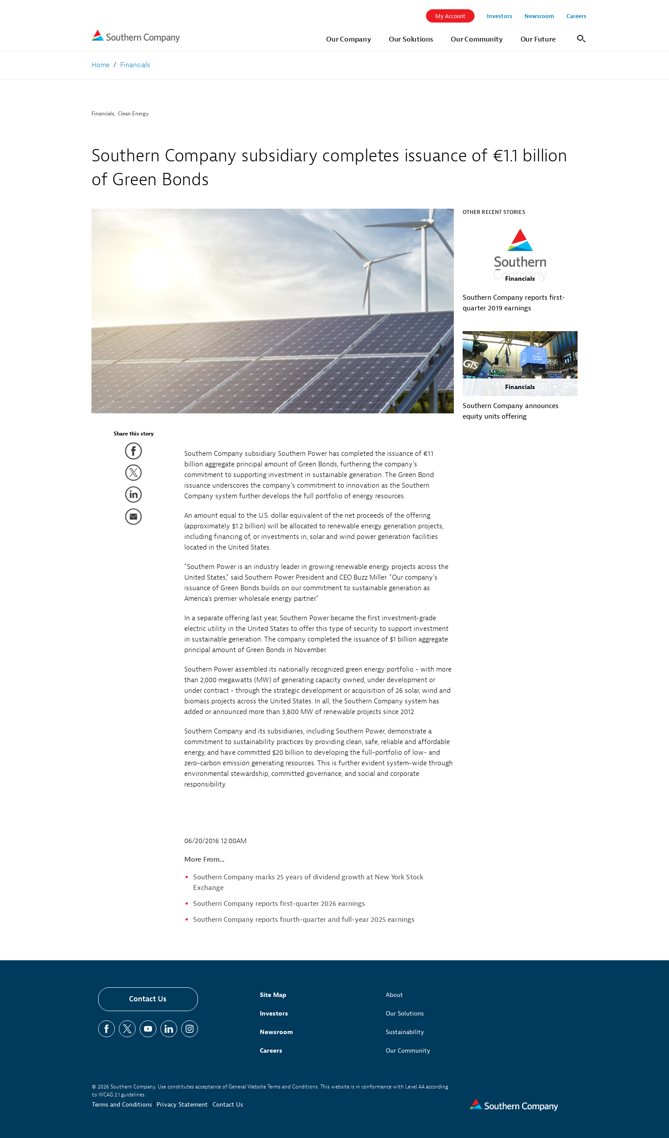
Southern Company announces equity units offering (511, 411)
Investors (274, 1013)
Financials (102, 113)
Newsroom (276, 1032)
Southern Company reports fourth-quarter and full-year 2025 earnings (303, 919)
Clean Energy (133, 113)
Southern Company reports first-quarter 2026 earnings (279, 903)
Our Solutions (405, 1013)
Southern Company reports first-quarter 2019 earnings (514, 303)
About (394, 995)
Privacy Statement (182, 1104)
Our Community (408, 1050)
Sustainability (405, 1032)
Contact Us (148, 999)
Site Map (273, 995)
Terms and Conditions (122, 1104)
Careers (271, 1050)
